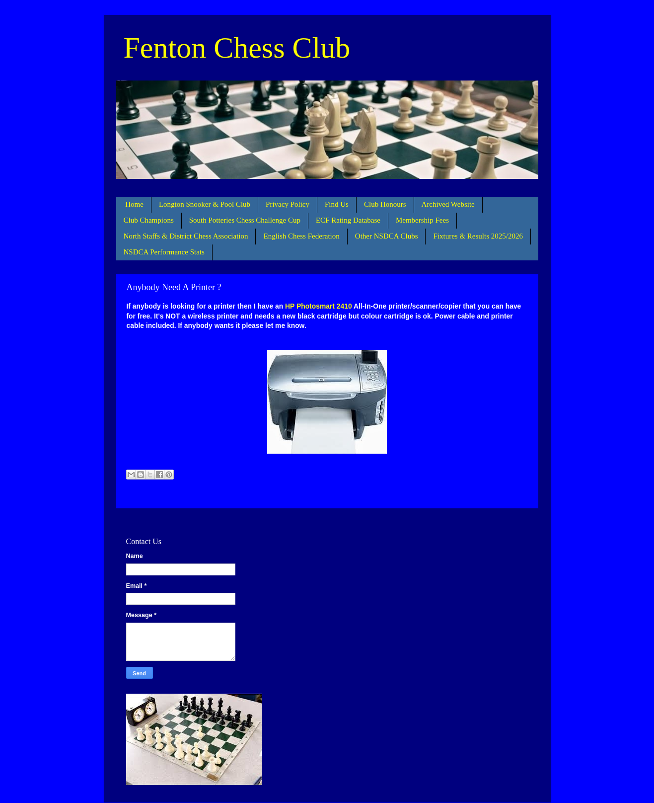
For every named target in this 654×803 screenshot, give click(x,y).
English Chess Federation (301, 236)
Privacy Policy (287, 204)
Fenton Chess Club (237, 47)
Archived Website (448, 204)
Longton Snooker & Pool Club (204, 204)
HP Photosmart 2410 (318, 306)
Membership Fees (422, 220)
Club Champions (149, 220)
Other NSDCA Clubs (386, 236)
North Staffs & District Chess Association (186, 236)
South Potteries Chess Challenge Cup (244, 220)
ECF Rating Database (348, 220)
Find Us (337, 204)
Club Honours (385, 204)
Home (134, 204)
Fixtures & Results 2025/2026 (477, 236)
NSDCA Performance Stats (164, 252)
